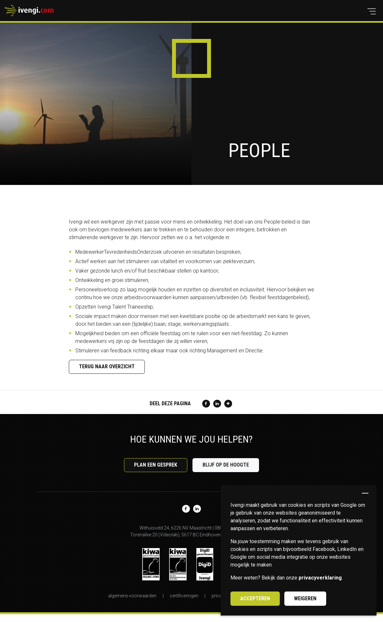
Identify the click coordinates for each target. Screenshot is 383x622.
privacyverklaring (320, 578)
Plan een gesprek (155, 465)
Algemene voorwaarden (132, 595)
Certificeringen (184, 595)
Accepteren (255, 598)
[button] (371, 11)
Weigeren (305, 598)
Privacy (219, 595)
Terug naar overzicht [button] (107, 366)
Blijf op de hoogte (226, 465)
